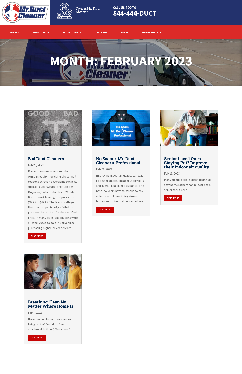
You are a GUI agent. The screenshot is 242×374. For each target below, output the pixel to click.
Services (39, 32)
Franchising (151, 32)
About (14, 32)
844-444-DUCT (134, 13)
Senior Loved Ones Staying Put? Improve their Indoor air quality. (187, 163)
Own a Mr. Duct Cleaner (87, 10)
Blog (124, 32)
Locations (70, 32)
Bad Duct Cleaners (46, 158)
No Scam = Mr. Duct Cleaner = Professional (118, 160)
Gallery (102, 32)
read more (37, 236)
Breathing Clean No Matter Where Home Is (50, 304)
